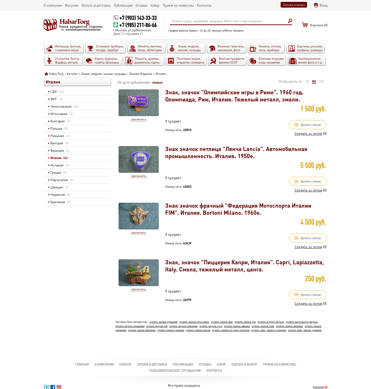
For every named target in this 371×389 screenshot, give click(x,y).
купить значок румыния (163, 322)
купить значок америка (289, 326)
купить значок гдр (245, 322)
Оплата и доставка (152, 364)
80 (314, 81)
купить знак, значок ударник (304, 330)
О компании (104, 364)
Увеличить (138, 119)
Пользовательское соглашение (175, 370)
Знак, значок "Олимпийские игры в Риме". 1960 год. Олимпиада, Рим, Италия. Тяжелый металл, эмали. (234, 96)
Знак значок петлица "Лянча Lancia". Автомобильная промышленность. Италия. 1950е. (236, 152)
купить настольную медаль (302, 322)
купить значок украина (171, 330)
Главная (82, 364)
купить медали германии (130, 326)
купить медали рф (157, 326)
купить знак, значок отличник (268, 330)
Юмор (221, 364)
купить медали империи (183, 326)
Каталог (125, 364)
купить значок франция (142, 330)
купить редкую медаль (271, 322)
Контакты (214, 370)
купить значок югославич (194, 322)
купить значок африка (237, 326)
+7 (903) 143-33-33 (138, 17)
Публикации (183, 364)
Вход (323, 5)
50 (307, 81)
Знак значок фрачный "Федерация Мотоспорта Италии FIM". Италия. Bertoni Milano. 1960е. (238, 209)
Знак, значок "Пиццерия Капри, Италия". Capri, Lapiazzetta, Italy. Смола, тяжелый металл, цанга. (244, 266)
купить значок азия (263, 326)
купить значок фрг (222, 322)
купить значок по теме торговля (231, 330)
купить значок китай (198, 330)
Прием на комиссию (279, 364)
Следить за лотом (308, 134)
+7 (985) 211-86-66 (138, 24)
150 (321, 81)
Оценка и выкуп (294, 5)
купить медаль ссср (210, 326)
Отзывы (205, 364)
